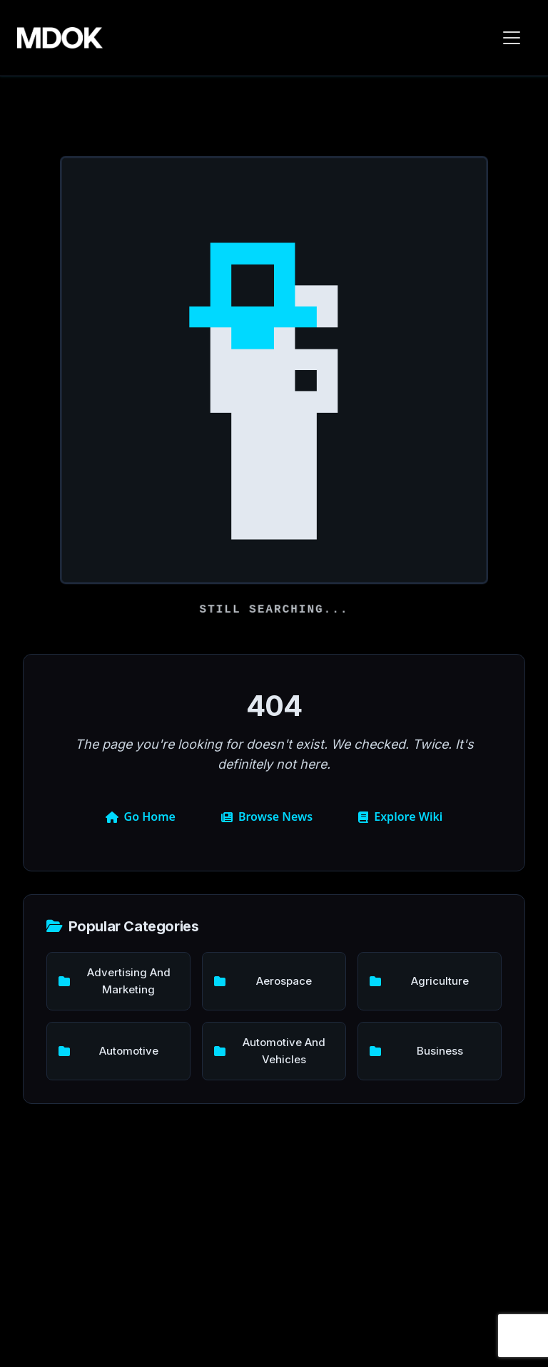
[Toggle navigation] (511, 37)
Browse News (267, 816)
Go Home (141, 816)
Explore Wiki (400, 816)
